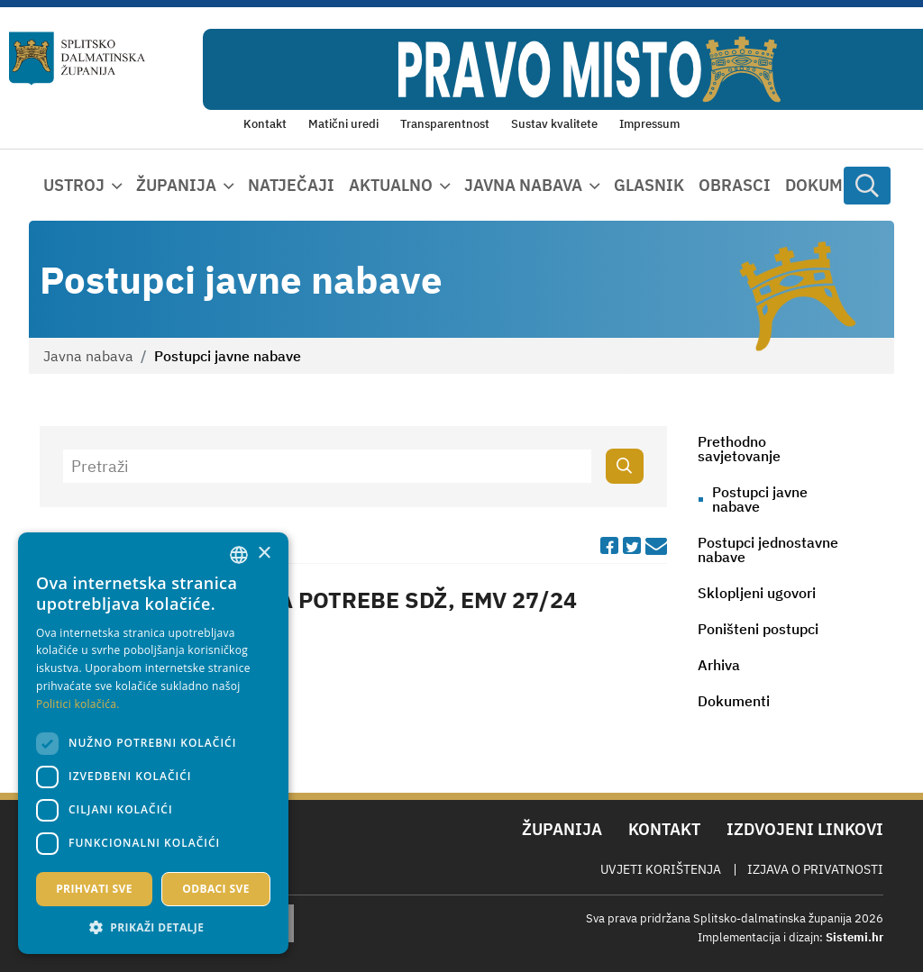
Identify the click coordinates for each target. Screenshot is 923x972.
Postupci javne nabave (760, 499)
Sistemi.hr (854, 937)
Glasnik (649, 185)
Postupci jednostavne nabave (768, 549)
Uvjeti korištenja (660, 869)
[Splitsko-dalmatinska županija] (77, 59)
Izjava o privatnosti (815, 869)
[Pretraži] (327, 466)
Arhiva (719, 665)
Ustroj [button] (74, 185)
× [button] (263, 553)
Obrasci (735, 185)
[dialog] (153, 743)
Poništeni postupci (758, 629)
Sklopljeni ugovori (757, 593)
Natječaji (291, 185)
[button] (153, 927)
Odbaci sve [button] (216, 888)
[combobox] (239, 555)
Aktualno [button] (391, 185)
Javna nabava (88, 356)
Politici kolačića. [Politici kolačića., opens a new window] (78, 704)
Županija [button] (176, 185)
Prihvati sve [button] (94, 888)
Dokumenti (833, 185)
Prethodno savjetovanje (739, 448)
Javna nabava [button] (523, 185)
